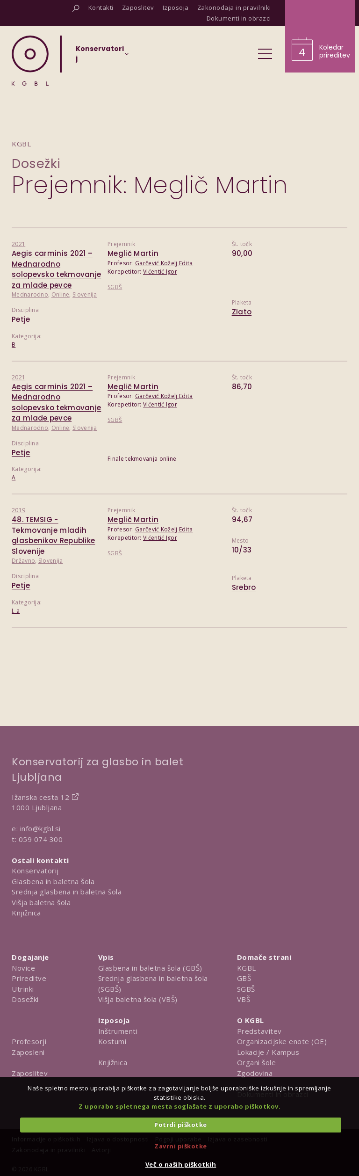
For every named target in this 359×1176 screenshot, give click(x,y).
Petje (21, 319)
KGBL (246, 968)
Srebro (244, 587)
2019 (18, 510)
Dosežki (36, 163)
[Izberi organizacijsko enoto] (100, 56)
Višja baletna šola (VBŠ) (138, 999)
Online (60, 294)
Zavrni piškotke (180, 1146)
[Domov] (30, 61)
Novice (23, 968)
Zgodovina (255, 1073)
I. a (16, 611)
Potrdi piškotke (180, 1124)
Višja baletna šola (41, 902)
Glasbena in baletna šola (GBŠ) (150, 968)
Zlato (242, 312)
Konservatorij (35, 870)
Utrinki (23, 989)
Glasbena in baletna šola (53, 881)
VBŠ (244, 999)
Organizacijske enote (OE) (282, 1041)
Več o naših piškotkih (180, 1164)
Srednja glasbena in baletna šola (67, 891)
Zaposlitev (30, 1073)
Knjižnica (26, 912)
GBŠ (244, 978)
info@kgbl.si (40, 828)
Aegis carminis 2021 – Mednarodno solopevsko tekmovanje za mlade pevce (56, 269)
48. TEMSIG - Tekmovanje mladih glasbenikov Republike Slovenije (53, 535)
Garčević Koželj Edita (164, 263)
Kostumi (112, 1041)
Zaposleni (28, 1052)
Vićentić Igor (160, 272)
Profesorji (29, 1041)
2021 (18, 244)
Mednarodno (30, 294)
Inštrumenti (118, 1031)
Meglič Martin (133, 253)
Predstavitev (259, 1031)
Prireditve (29, 978)
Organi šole (256, 1062)
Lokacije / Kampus (268, 1052)
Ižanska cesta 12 (40, 797)
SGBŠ (115, 287)
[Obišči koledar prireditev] (320, 36)
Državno (23, 561)
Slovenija (84, 294)
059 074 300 (41, 839)
